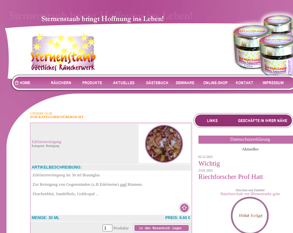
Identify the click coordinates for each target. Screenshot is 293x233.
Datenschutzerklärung (250, 139)
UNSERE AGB (41, 113)
